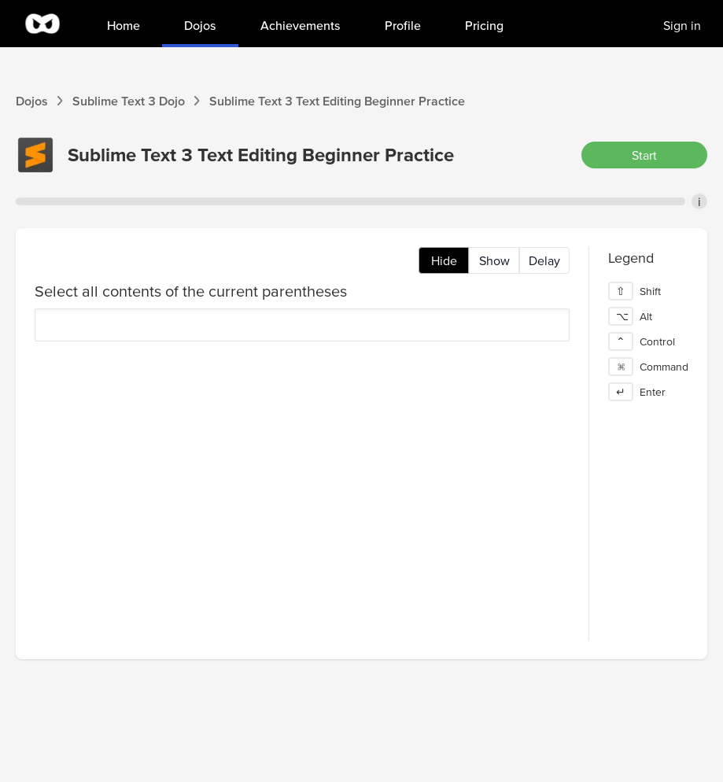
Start (644, 155)
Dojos (32, 101)
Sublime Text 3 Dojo (128, 101)
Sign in (682, 25)
